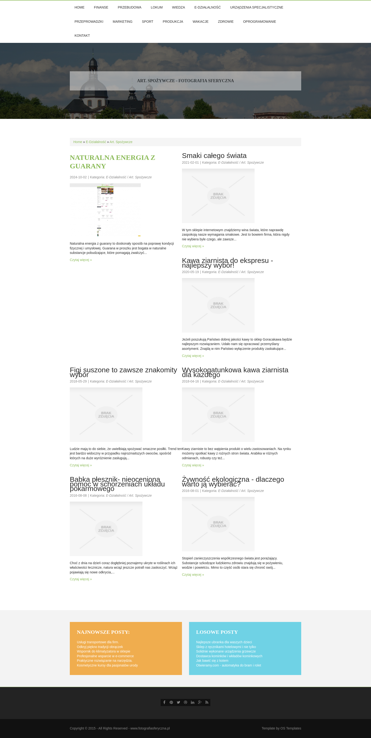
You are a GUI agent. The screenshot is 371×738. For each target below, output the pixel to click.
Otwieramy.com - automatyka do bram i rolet (228, 665)
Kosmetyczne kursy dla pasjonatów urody (107, 665)
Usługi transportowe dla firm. (98, 642)
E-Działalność (96, 142)
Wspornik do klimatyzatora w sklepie (103, 651)
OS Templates (290, 728)
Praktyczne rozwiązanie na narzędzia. (104, 660)
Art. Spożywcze (121, 142)
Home (77, 142)
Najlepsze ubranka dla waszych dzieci (224, 642)
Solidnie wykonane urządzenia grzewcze (226, 651)
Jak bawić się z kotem (212, 660)
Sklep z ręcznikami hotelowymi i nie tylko (226, 647)
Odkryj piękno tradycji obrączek (100, 647)
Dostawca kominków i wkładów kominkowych (229, 656)
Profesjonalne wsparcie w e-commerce (105, 656)
